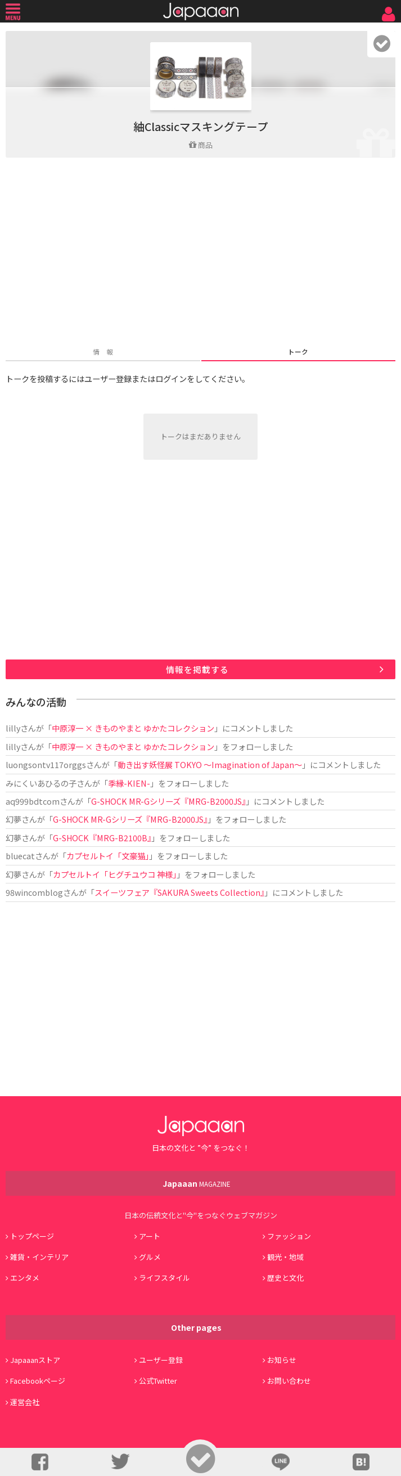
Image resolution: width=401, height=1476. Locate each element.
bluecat (20, 856)
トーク (298, 351)
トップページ (32, 1236)
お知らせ (281, 1359)
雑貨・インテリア (39, 1256)
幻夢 (13, 819)
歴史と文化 (285, 1277)
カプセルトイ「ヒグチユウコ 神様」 (115, 874)
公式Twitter (158, 1380)
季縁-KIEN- (129, 783)
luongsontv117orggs (46, 764)
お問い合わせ (289, 1380)
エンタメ (24, 1277)
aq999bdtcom (33, 801)
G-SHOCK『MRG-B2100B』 (102, 838)
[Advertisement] (200, 253)
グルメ (150, 1256)
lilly (13, 728)
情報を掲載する (197, 669)
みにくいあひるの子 (41, 783)
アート (149, 1236)
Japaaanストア (35, 1359)
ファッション (289, 1236)
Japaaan (200, 11)
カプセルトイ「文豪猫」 (107, 856)
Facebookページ (37, 1380)
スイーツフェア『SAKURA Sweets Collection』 (179, 892)
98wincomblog (34, 892)
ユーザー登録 (161, 1359)
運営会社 (24, 1402)
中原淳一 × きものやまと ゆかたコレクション (133, 728)
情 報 (103, 351)
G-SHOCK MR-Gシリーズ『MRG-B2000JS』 (168, 801)
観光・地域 (285, 1256)
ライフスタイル (164, 1277)
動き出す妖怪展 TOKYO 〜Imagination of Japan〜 (210, 764)
